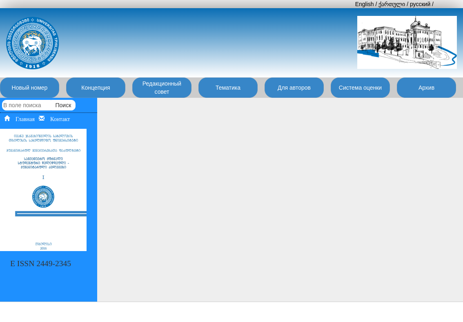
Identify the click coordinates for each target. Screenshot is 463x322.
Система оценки (360, 87)
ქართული (391, 4)
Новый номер (30, 87)
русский (420, 4)
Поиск (63, 105)
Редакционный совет (161, 87)
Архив (426, 87)
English (364, 4)
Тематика (228, 87)
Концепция (95, 87)
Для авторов (294, 87)
